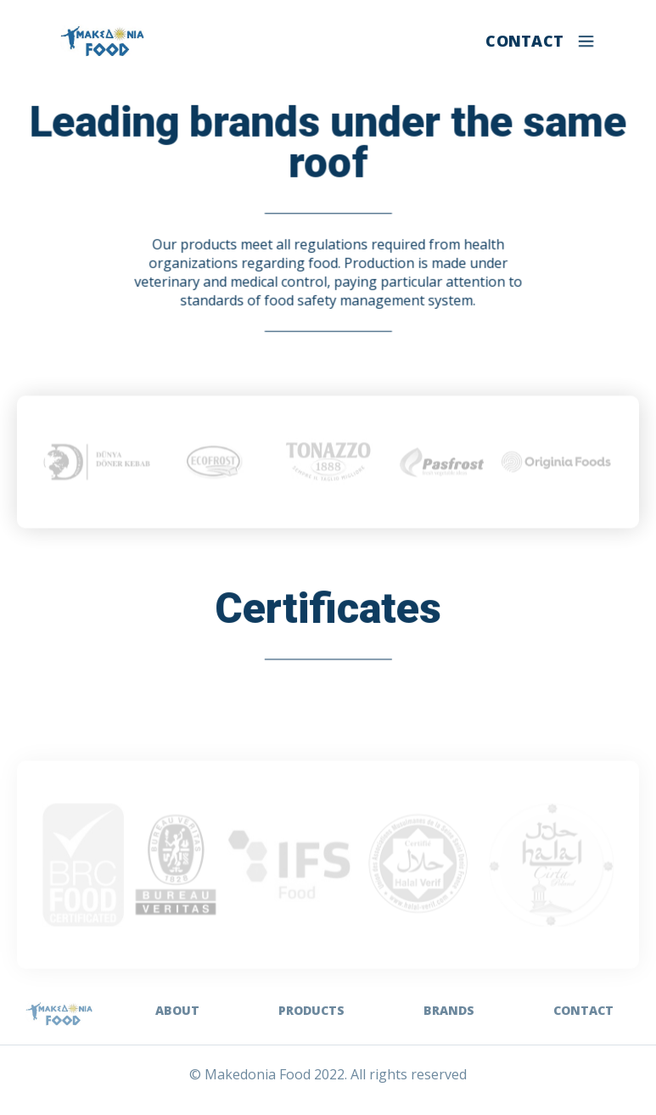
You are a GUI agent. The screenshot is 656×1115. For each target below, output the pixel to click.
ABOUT (177, 1010)
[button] (585, 41)
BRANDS (448, 1010)
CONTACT (524, 41)
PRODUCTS (311, 1010)
